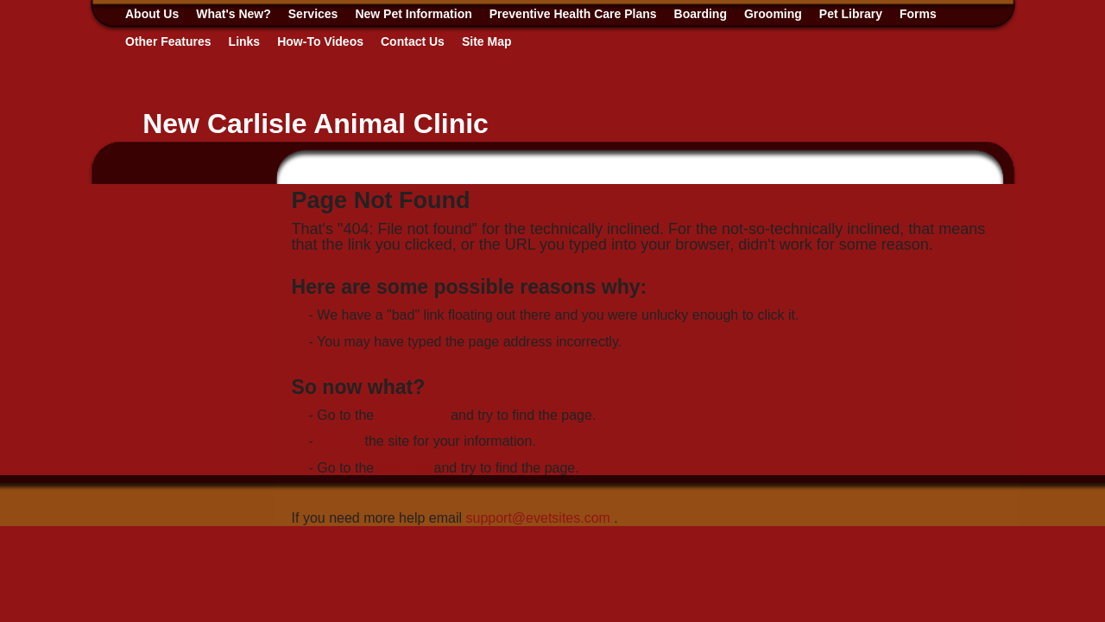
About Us (152, 14)
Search (339, 441)
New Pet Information (413, 14)
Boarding (700, 14)
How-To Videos (320, 41)
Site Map (487, 41)
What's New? (233, 14)
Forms (918, 14)
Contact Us (413, 41)
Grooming (773, 14)
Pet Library (850, 14)
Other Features (168, 41)
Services (313, 14)
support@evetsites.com (537, 518)
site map (404, 467)
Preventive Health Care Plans (573, 14)
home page (412, 415)
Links (245, 41)
